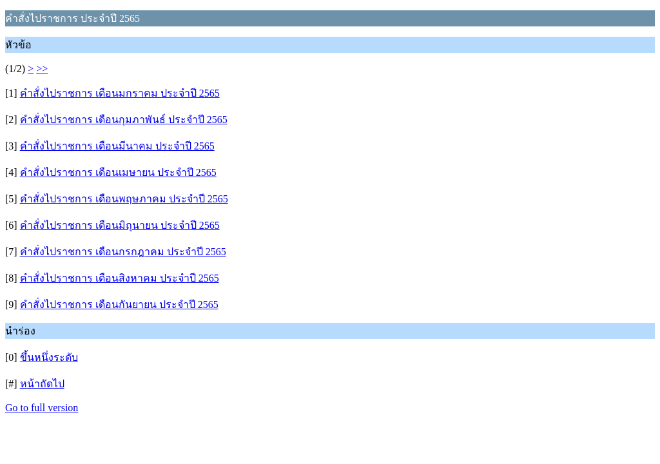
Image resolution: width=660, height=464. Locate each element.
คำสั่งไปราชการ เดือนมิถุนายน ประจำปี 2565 (120, 225)
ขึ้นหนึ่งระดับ (49, 357)
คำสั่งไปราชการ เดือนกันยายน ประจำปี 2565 (119, 304)
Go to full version (41, 407)
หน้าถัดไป (42, 383)
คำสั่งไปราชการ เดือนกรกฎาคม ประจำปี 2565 (123, 251)
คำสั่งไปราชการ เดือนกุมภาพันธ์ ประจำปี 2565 (124, 119)
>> (42, 68)
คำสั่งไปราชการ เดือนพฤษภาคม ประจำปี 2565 (124, 198)
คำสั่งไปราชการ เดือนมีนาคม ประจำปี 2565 (117, 145)
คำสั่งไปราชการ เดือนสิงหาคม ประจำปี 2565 (119, 278)
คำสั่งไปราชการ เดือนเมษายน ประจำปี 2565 (118, 172)
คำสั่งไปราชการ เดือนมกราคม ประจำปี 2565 (120, 93)
